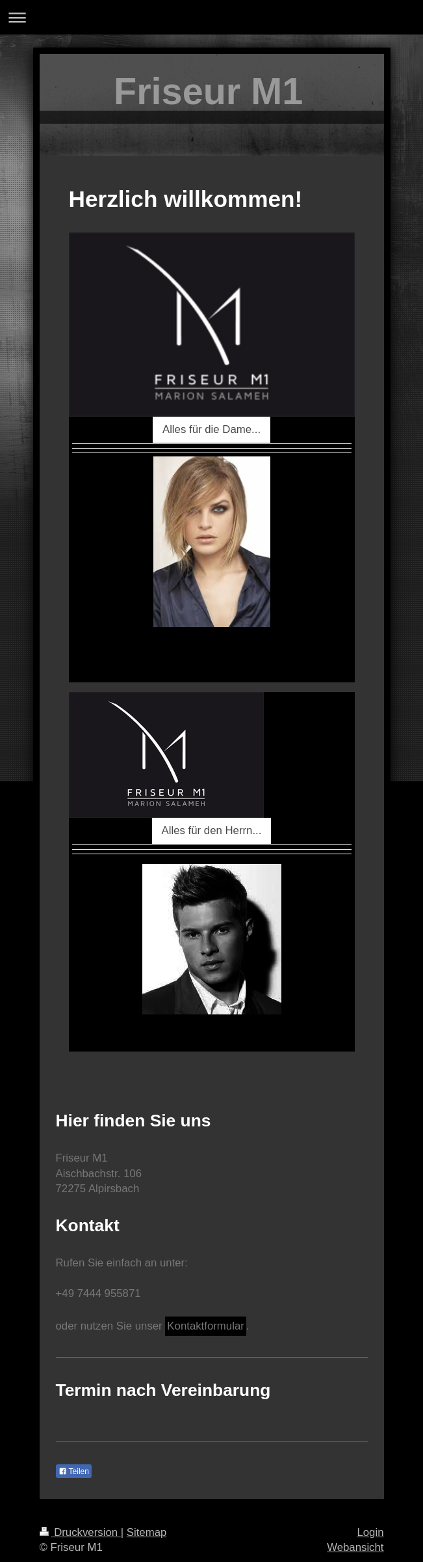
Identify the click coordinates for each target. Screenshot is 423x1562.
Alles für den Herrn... (212, 830)
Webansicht (355, 1547)
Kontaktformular (205, 1326)
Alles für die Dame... (211, 429)
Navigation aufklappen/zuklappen (211, 17)
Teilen (73, 1471)
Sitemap (147, 1532)
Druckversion (80, 1532)
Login (370, 1532)
